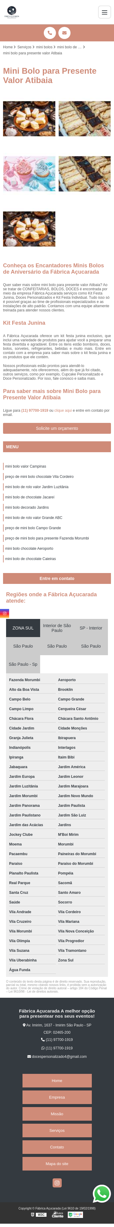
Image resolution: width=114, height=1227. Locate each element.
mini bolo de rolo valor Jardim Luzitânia (36, 487)
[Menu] (104, 12)
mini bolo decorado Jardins (27, 507)
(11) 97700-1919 (35, 410)
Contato (57, 1147)
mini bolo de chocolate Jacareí (29, 497)
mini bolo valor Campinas (25, 466)
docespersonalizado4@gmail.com (57, 1057)
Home (57, 1080)
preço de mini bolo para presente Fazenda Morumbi (47, 538)
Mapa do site (57, 1163)
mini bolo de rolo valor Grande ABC (33, 518)
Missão (57, 1114)
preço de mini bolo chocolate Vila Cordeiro (39, 477)
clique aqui (63, 410)
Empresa (57, 1097)
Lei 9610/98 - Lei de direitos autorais (33, 991)
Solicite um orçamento (57, 428)
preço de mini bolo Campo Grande (33, 528)
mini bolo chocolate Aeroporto (29, 548)
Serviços (57, 1130)
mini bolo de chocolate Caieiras (30, 559)
